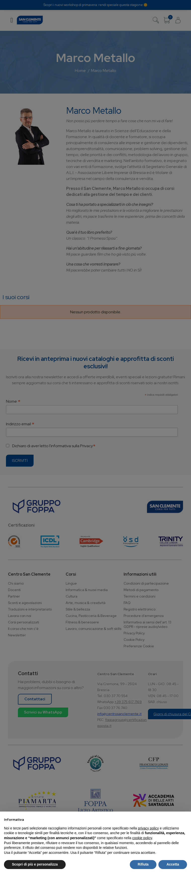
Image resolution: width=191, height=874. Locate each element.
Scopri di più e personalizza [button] (35, 864)
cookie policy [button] (142, 838)
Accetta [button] (172, 864)
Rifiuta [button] (143, 864)
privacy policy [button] (148, 828)
